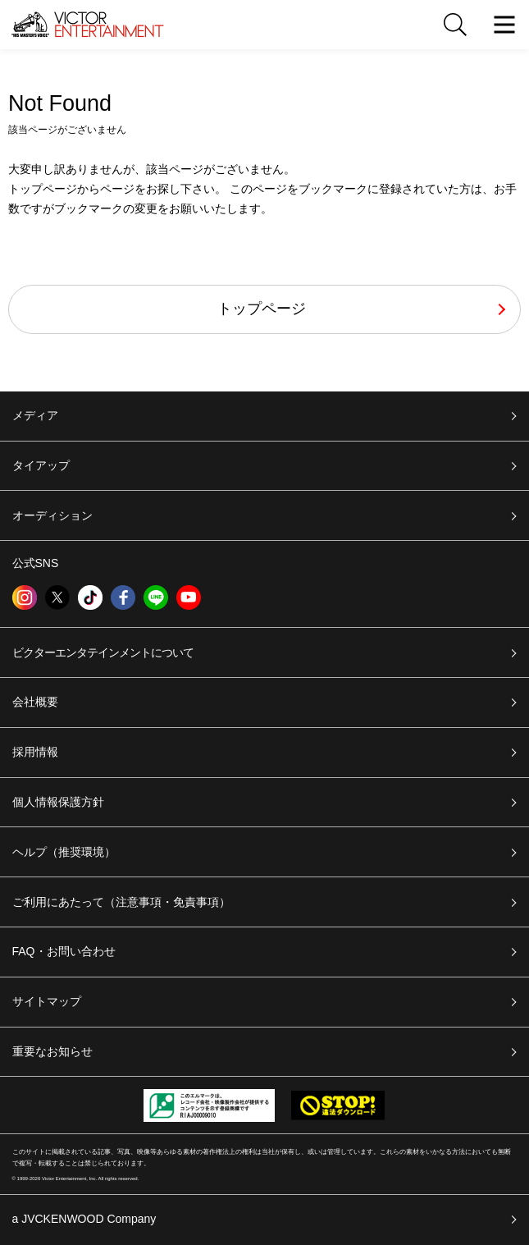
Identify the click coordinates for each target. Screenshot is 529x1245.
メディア (35, 415)
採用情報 (35, 751)
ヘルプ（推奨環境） (64, 851)
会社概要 (35, 701)
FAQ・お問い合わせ (64, 951)
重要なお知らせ (52, 1051)
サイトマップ (46, 1001)
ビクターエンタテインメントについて (103, 652)
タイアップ (41, 465)
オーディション (52, 515)
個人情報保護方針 (58, 801)
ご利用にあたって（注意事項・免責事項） (121, 902)
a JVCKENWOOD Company (84, 1218)
